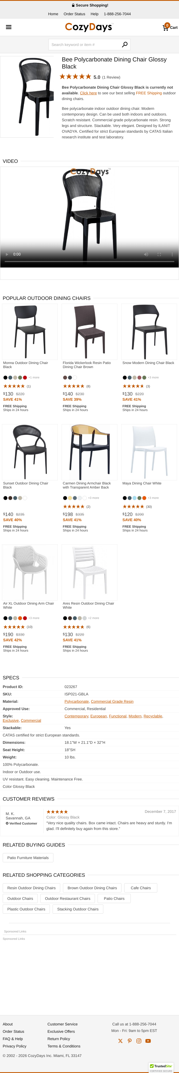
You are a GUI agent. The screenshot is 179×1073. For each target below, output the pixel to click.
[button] (161, 1068)
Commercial (31, 720)
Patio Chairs (114, 898)
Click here (88, 93)
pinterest (129, 1041)
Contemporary (76, 716)
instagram (139, 1041)
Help (94, 14)
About (8, 1024)
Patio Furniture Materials (28, 858)
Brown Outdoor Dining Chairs (92, 888)
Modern (135, 716)
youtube (148, 1041)
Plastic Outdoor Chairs (26, 909)
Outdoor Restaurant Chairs (67, 898)
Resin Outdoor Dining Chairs (31, 888)
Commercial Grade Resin (112, 701)
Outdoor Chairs (20, 898)
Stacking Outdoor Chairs (78, 909)
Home (53, 14)
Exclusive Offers (61, 1031)
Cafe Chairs (141, 888)
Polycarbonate (77, 701)
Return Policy (58, 1039)
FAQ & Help (13, 1039)
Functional (118, 716)
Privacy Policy (14, 1046)
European (98, 716)
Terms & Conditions (63, 1046)
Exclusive (11, 720)
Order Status (74, 14)
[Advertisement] (89, 975)
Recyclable (152, 716)
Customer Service (62, 1024)
